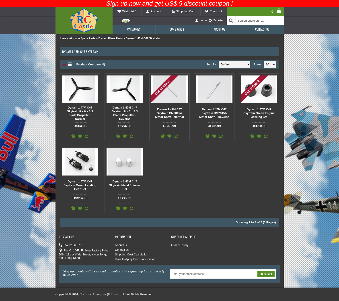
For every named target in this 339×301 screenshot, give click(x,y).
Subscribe (266, 274)
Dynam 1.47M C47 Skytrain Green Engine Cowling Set (258, 113)
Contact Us (122, 249)
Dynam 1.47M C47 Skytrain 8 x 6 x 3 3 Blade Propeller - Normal (80, 113)
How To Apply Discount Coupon (135, 259)
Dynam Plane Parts (111, 38)
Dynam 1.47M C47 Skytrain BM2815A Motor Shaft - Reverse (214, 113)
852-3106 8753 (71, 245)
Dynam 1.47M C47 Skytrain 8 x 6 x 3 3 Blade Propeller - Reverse (125, 113)
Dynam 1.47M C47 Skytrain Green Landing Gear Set (80, 185)
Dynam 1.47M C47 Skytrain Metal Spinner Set (124, 185)
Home (62, 38)
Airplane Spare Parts (82, 38)
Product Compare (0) (90, 64)
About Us (121, 245)
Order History (179, 245)
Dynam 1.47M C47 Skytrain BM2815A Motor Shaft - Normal (169, 113)
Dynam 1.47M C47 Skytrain (143, 38)
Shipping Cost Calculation (131, 254)
